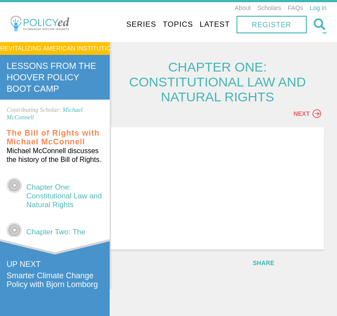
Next (307, 114)
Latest (215, 24)
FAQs (295, 7)
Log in (318, 7)
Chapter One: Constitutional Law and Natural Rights (64, 196)
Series (141, 24)
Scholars (269, 7)
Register (271, 25)
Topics (178, 24)
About (243, 7)
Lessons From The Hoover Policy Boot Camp (51, 77)
